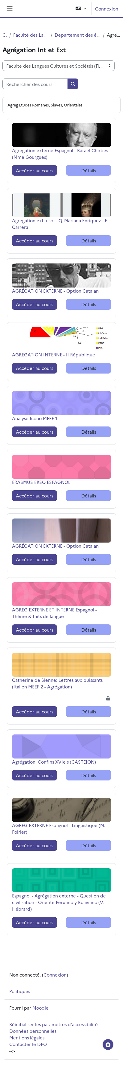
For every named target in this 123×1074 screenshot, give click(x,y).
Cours (4, 35)
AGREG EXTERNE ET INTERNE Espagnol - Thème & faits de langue (54, 612)
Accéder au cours (34, 170)
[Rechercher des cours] (35, 83)
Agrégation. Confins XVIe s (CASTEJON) (54, 762)
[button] (81, 8)
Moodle (40, 1008)
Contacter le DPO (28, 1044)
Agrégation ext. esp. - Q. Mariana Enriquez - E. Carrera (60, 223)
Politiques (19, 991)
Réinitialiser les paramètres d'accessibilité (53, 1024)
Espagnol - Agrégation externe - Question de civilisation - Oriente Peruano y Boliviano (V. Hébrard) (59, 902)
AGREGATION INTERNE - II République (53, 354)
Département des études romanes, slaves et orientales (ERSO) (77, 35)
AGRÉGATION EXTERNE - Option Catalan (55, 291)
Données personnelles (32, 1031)
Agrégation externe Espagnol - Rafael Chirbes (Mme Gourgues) (60, 153)
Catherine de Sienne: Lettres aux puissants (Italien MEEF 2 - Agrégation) (57, 683)
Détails (88, 170)
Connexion (106, 8)
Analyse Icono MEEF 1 (34, 418)
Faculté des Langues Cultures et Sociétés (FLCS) (30, 35)
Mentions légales (26, 1037)
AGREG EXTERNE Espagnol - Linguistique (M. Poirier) (58, 828)
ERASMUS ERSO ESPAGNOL (41, 482)
